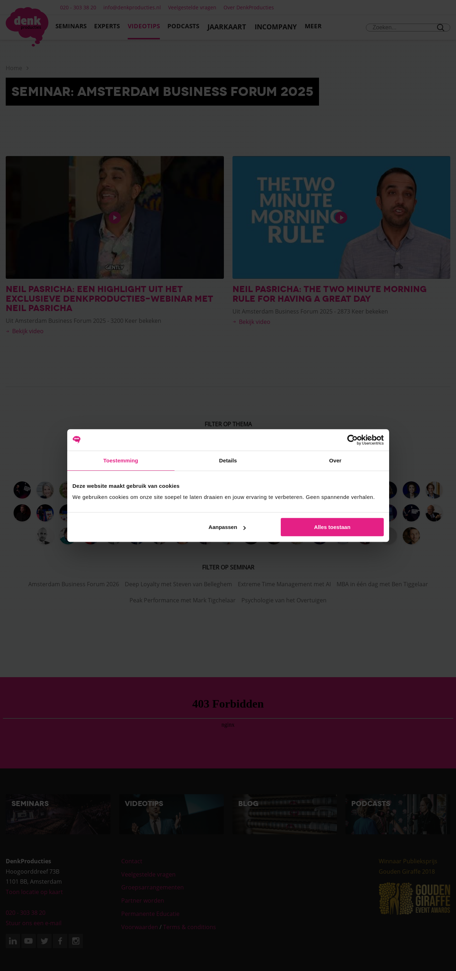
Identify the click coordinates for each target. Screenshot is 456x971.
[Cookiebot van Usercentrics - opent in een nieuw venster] (352, 439)
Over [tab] (335, 460)
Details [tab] (228, 460)
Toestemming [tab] (120, 460)
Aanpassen (227, 527)
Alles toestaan (332, 527)
